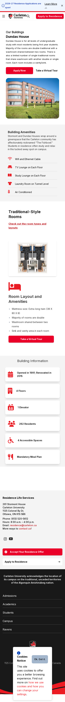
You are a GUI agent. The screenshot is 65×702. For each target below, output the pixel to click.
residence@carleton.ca (23, 525)
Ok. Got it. (40, 659)
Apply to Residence (50, 16)
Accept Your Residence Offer (24, 551)
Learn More (51, 5)
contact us (25, 528)
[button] (4, 16)
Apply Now (19, 70)
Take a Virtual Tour (47, 70)
